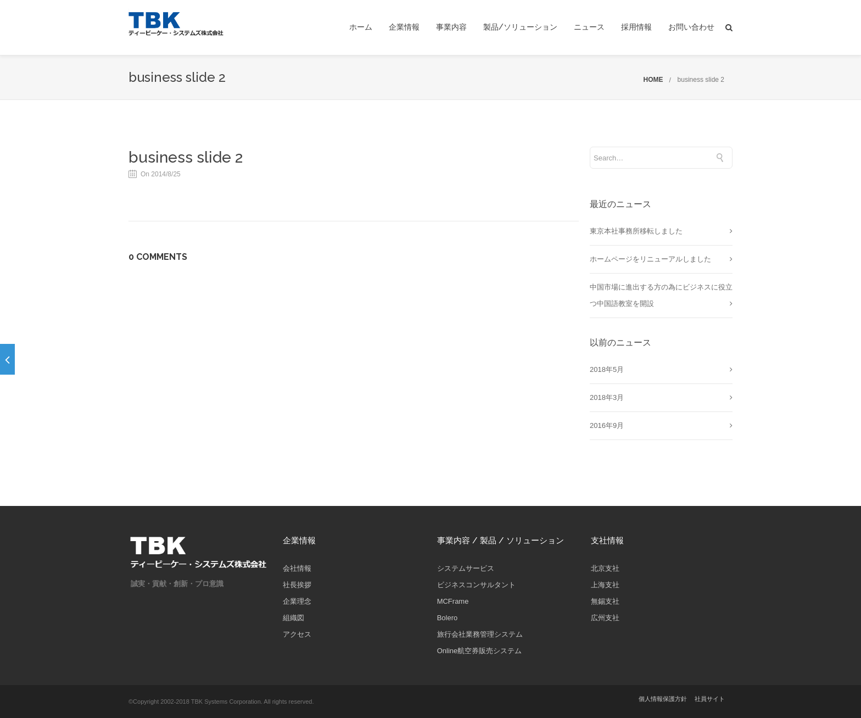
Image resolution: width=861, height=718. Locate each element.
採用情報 (636, 27)
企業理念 (297, 601)
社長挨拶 (297, 585)
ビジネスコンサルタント (476, 585)
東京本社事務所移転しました (636, 231)
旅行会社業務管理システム (480, 634)
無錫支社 (605, 601)
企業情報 (404, 27)
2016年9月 (607, 425)
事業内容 (451, 27)
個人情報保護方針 (663, 698)
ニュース (589, 27)
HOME (653, 80)
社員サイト (710, 698)
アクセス (297, 634)
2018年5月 (607, 369)
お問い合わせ (691, 27)
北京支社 (605, 568)
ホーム (360, 27)
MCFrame (453, 601)
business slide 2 (701, 80)
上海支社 (605, 585)
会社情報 (297, 568)
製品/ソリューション (520, 27)
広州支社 (605, 618)
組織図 (293, 618)
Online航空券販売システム (479, 651)
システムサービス (465, 568)
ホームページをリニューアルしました (650, 259)
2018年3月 (607, 397)
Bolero (447, 618)
